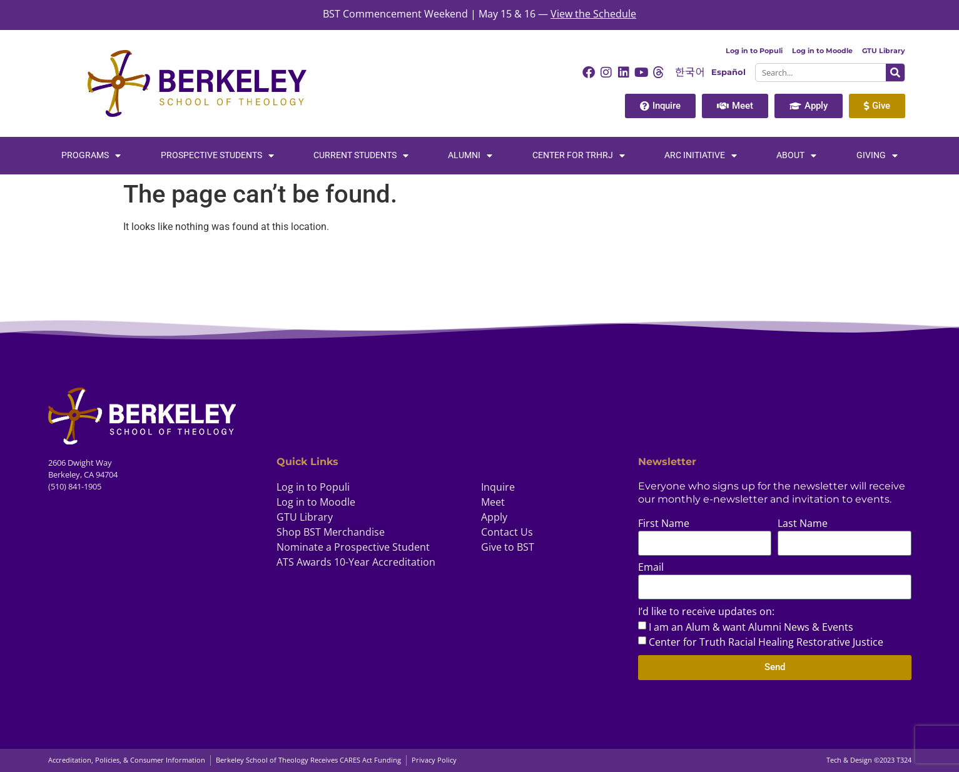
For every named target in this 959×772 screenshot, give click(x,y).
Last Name (803, 524)
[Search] (895, 72)
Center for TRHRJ (578, 155)
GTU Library (883, 50)
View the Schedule (593, 14)
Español (728, 72)
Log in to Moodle (822, 50)
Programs (91, 155)
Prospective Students (217, 155)
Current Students (360, 155)
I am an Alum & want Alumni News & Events (751, 627)
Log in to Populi (754, 50)
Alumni (470, 155)
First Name (663, 524)
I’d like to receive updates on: (706, 612)
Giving (877, 155)
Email (651, 568)
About (796, 155)
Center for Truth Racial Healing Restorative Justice (766, 642)
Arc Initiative (700, 155)
